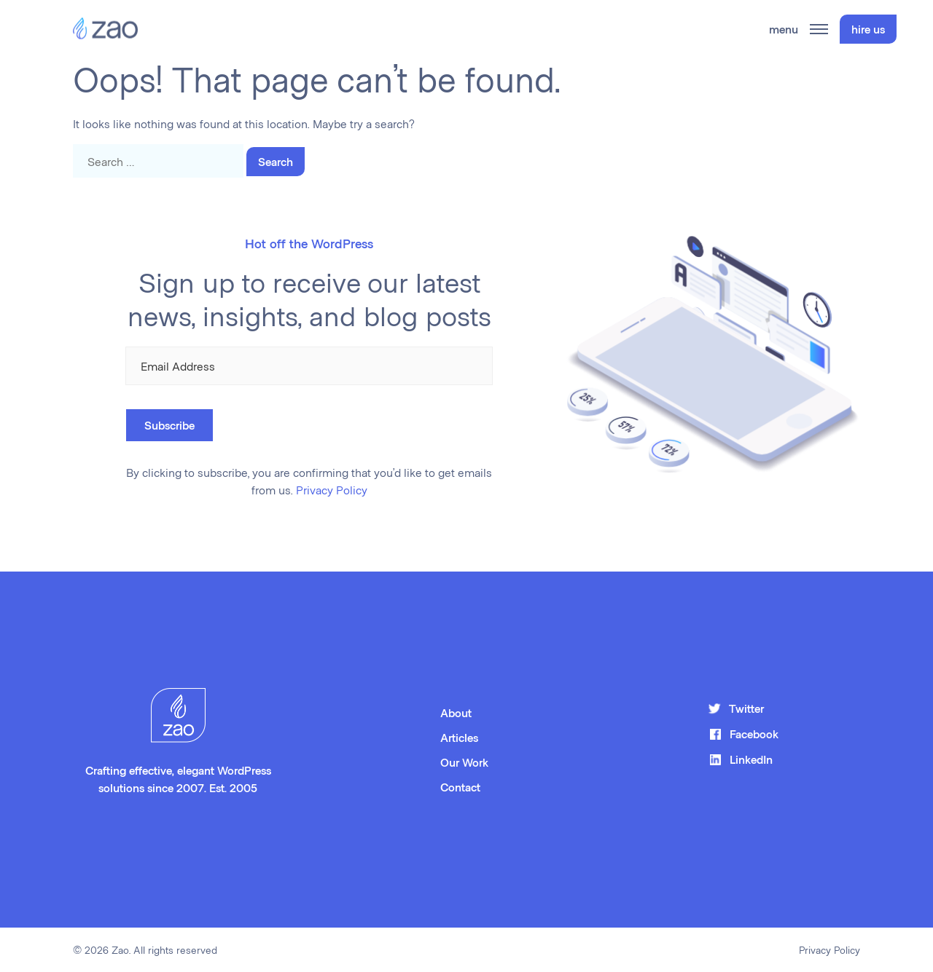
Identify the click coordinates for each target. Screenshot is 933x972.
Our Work (464, 762)
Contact (460, 787)
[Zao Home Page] (105, 29)
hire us (868, 29)
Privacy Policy (331, 490)
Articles (459, 737)
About (456, 712)
